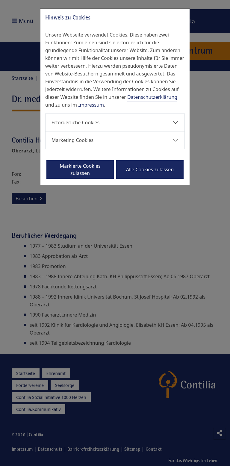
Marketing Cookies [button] (72, 140)
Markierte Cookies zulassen (80, 169)
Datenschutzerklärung (152, 97)
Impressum (91, 105)
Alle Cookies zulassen (150, 169)
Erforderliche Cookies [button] (75, 122)
